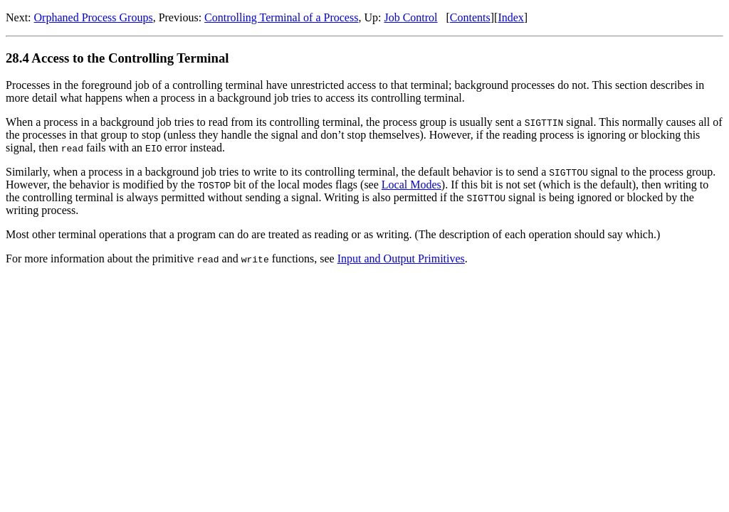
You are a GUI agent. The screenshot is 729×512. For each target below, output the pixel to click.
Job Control (410, 17)
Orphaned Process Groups (93, 17)
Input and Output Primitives (401, 258)
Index (510, 17)
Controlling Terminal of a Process (281, 17)
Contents (470, 17)
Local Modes (411, 184)
